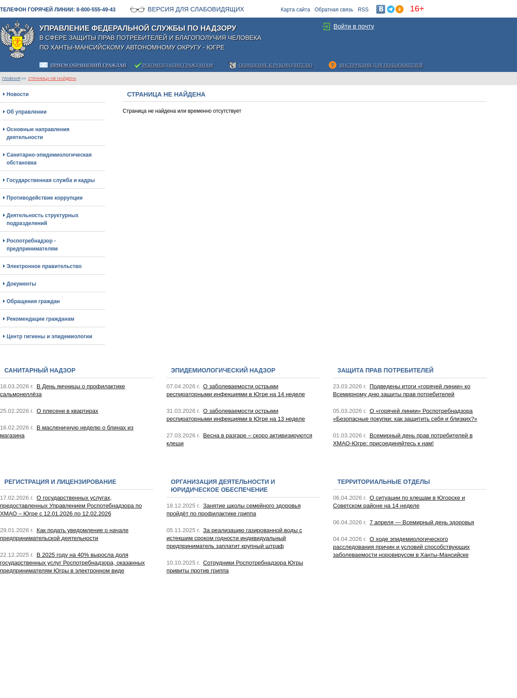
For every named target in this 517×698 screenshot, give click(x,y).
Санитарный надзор (39, 370)
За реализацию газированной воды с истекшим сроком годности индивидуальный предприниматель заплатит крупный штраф (234, 538)
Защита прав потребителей (385, 370)
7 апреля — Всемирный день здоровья (422, 522)
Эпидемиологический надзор (223, 370)
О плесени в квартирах (68, 411)
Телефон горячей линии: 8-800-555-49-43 (58, 10)
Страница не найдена (52, 78)
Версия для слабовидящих (196, 9)
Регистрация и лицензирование (60, 482)
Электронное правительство (44, 266)
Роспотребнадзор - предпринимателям (32, 245)
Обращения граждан (33, 301)
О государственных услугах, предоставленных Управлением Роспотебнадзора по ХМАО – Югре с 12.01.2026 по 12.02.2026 (71, 505)
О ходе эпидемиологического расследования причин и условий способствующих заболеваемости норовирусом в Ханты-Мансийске (401, 547)
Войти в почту (353, 26)
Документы (21, 284)
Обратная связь (334, 10)
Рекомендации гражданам (40, 319)
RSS (363, 10)
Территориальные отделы (383, 482)
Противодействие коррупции (44, 198)
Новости (17, 94)
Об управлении (26, 112)
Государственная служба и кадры (51, 180)
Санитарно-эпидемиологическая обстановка (49, 159)
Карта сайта (295, 10)
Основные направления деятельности (38, 133)
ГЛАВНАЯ (11, 78)
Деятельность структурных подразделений (42, 219)
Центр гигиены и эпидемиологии (49, 336)
